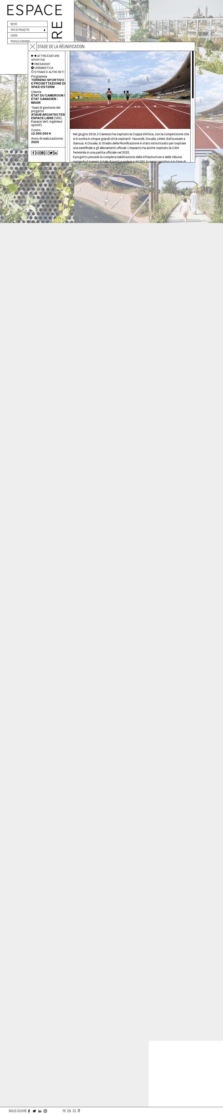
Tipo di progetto (19, 30)
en (69, 1111)
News (13, 24)
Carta (13, 35)
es (74, 1111)
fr (64, 1111)
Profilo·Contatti (20, 41)
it (79, 1111)
